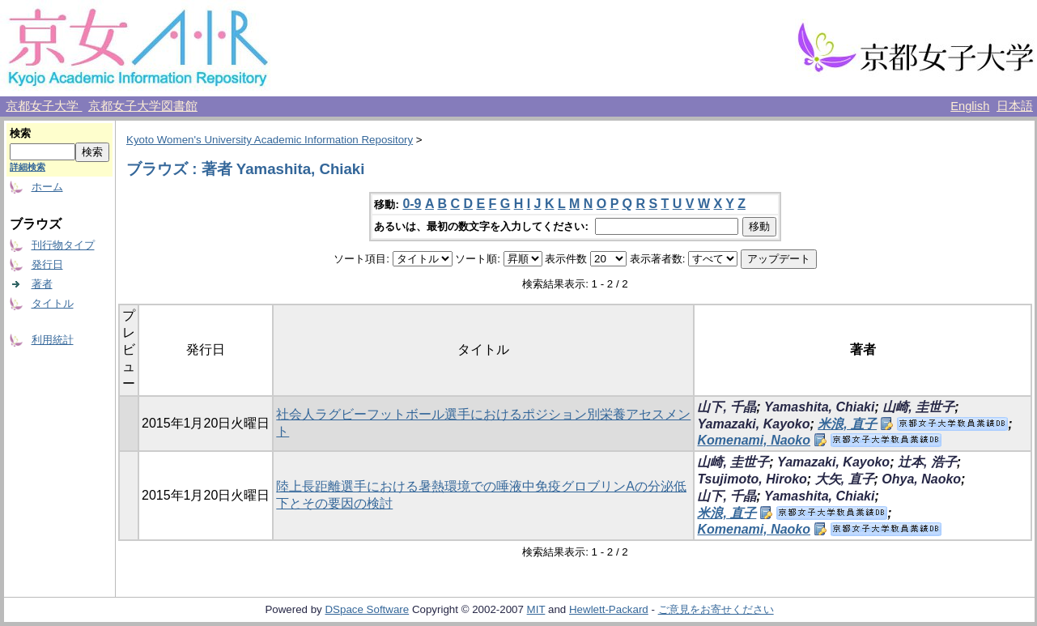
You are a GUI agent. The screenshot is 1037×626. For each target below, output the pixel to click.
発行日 (47, 264)
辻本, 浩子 (927, 462)
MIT (536, 609)
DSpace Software (367, 609)
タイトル (53, 303)
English (969, 106)
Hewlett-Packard (608, 609)
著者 (42, 284)
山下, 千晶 (726, 407)
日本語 (1015, 106)
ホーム (47, 187)
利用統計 (53, 340)
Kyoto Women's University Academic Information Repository (269, 140)
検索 (20, 133)
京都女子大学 (44, 106)
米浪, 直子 (847, 424)
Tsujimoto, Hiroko (751, 479)
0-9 (411, 204)
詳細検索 (27, 167)
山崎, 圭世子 (918, 407)
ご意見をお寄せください (716, 609)
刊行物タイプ (63, 245)
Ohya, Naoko (921, 479)
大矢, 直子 (844, 479)
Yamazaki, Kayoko (753, 424)
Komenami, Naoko (753, 440)
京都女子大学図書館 (143, 106)
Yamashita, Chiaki (819, 407)
